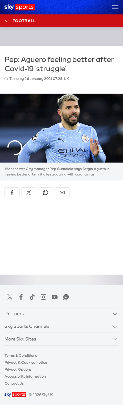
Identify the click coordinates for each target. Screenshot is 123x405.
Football (20, 21)
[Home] (19, 7)
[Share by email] (62, 192)
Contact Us (14, 383)
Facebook (21, 296)
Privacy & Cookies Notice (25, 362)
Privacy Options (18, 369)
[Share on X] (28, 192)
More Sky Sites (20, 339)
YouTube (55, 296)
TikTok (32, 296)
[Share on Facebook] (12, 192)
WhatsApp (66, 296)
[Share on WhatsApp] (45, 192)
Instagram (43, 296)
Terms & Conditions (20, 355)
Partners (14, 313)
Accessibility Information (25, 376)
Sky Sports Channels (27, 326)
